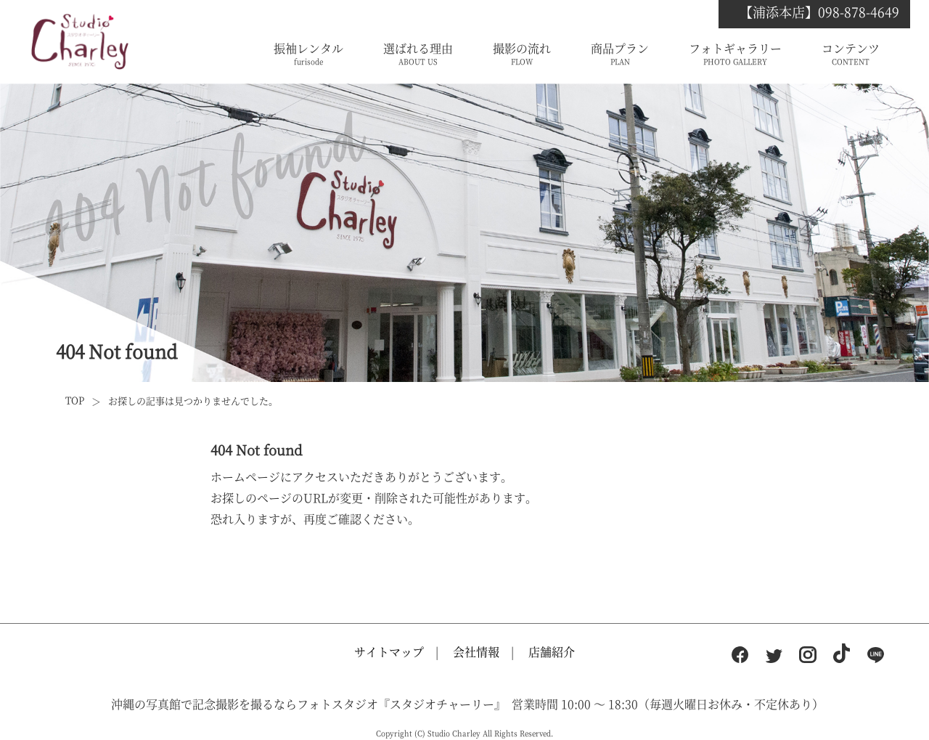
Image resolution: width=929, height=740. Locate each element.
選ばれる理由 (418, 54)
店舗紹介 (551, 651)
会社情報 (476, 651)
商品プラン (620, 54)
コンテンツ (851, 54)
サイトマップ (389, 651)
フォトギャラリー (735, 54)
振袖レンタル (308, 54)
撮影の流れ (522, 54)
